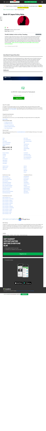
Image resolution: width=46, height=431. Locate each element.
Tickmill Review (26, 182)
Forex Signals (5, 141)
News (3, 139)
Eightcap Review (26, 192)
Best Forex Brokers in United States (8, 207)
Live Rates (4, 154)
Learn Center (26, 138)
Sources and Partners (27, 158)
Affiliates (4, 145)
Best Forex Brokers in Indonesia (8, 203)
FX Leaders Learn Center (8, 122)
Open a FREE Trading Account (30, 1)
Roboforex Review (26, 188)
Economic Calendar (6, 152)
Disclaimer (29, 290)
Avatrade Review (26, 176)
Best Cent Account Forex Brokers (8, 191)
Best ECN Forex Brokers (6, 188)
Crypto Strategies (26, 148)
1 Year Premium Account (14, 1)
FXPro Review (26, 191)
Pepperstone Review (27, 189)
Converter (4, 155)
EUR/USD (14, 294)
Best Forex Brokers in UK (6, 197)
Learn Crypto (26, 145)
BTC (5, 294)
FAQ (24, 142)
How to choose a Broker (27, 155)
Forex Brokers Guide (27, 154)
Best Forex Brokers (6, 176)
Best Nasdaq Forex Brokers (7, 182)
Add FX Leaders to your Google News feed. (16, 219)
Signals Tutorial (5, 167)
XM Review (25, 185)
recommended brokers (21, 131)
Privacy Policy (24, 290)
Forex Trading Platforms (27, 157)
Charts (4, 157)
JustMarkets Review (27, 186)
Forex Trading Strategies (8, 128)
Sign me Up (19, 98)
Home (4, 138)
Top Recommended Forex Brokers (9, 126)
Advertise (25, 166)
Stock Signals (5, 163)
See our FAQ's (5, 119)
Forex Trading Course (27, 139)
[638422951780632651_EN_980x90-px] (23, 78)
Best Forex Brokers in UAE (7, 213)
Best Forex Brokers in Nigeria (7, 210)
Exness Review (26, 179)
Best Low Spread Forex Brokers (7, 185)
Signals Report (5, 160)
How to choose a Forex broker (9, 125)
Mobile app (25, 170)
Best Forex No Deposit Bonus (7, 179)
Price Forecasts (5, 158)
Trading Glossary (26, 144)
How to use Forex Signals (7, 142)
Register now (23, 254)
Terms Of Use (19, 290)
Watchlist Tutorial (5, 166)
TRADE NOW (24, 294)
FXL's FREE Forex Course (8, 123)
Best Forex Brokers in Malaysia (7, 200)
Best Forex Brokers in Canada (7, 209)
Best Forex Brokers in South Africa (8, 198)
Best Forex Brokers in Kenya (7, 212)
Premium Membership (6, 144)
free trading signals (12, 108)
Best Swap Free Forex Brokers (7, 186)
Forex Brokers (26, 152)
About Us (25, 167)
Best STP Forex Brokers (6, 189)
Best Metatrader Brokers (7, 192)
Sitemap (32, 290)
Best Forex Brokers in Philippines (8, 206)
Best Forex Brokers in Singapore (8, 201)
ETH (9, 294)
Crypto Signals (5, 161)
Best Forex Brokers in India (7, 204)
